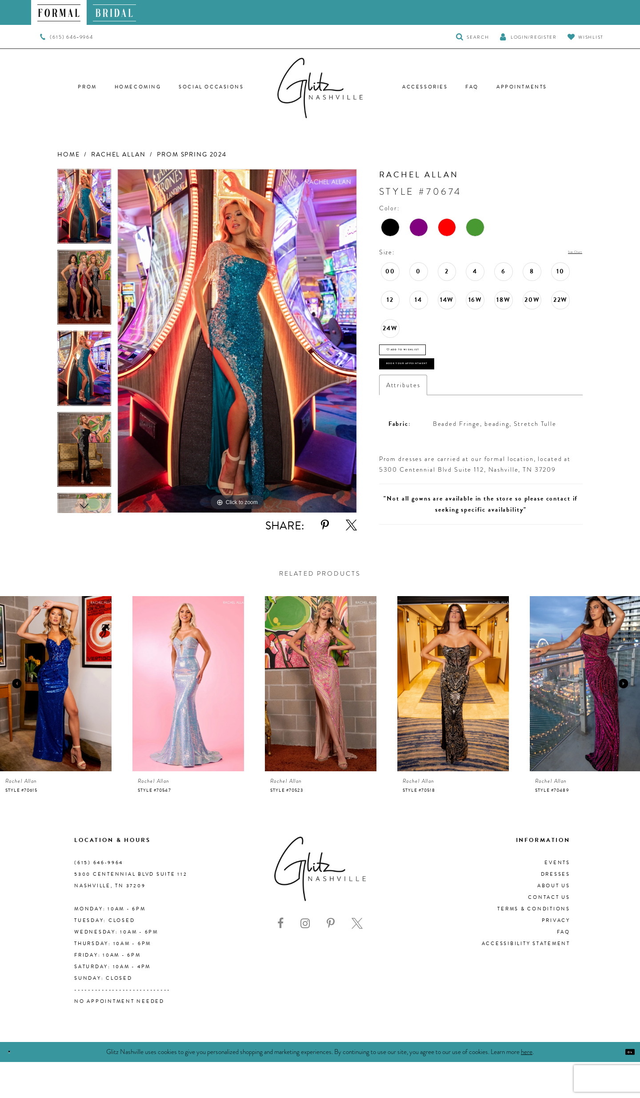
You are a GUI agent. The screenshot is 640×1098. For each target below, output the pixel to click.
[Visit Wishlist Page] (585, 36)
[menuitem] (59, 12)
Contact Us (549, 933)
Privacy (556, 956)
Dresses (555, 910)
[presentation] (56, 720)
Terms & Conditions (533, 945)
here (526, 1087)
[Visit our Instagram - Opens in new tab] (305, 960)
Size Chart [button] (565, 252)
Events (557, 898)
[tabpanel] (84, 209)
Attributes (403, 421)
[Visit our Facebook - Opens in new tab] (280, 960)
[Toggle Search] (473, 36)
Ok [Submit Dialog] (624, 1088)
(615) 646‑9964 (98, 898)
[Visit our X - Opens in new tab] (357, 960)
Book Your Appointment (445, 393)
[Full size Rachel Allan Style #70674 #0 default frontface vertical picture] (237, 341)
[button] (528, 36)
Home (68, 154)
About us (553, 922)
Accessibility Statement (526, 979)
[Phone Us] (66, 37)
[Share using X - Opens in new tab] (351, 525)
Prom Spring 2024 (192, 154)
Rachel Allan (118, 154)
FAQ (563, 968)
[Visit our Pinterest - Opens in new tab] (331, 960)
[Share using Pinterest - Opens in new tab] (325, 525)
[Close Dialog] (14, 1088)
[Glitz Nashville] (320, 88)
